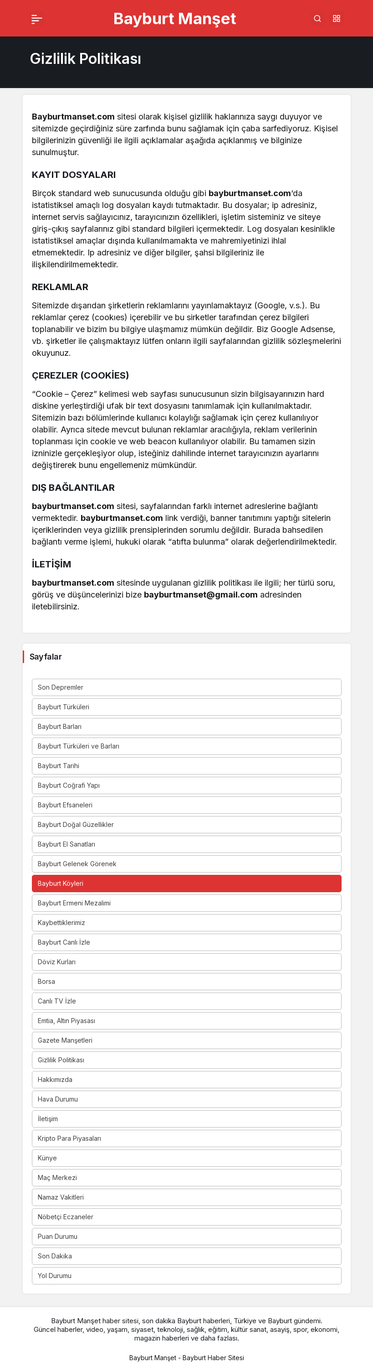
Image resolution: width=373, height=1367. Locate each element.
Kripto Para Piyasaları (69, 1138)
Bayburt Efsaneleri (65, 805)
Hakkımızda (55, 1079)
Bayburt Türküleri (63, 707)
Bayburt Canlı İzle (64, 942)
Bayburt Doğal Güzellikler (76, 824)
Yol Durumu (55, 1275)
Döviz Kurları (57, 962)
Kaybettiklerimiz (61, 922)
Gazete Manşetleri (65, 1040)
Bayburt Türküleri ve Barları (78, 746)
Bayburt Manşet (174, 18)
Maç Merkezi (57, 1177)
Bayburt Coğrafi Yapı (69, 785)
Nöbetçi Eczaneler (65, 1217)
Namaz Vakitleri (61, 1197)
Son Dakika (55, 1256)
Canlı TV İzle (57, 1001)
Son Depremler (60, 687)
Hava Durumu (58, 1099)
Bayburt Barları (60, 726)
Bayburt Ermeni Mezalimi (74, 903)
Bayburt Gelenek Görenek (77, 864)
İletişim (48, 1119)
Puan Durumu (57, 1236)
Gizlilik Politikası (61, 1060)
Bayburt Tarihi (58, 765)
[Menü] (37, 18)
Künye (47, 1158)
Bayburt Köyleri (60, 883)
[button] (336, 18)
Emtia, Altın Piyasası (66, 1020)
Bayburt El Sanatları (66, 844)
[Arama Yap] (317, 18)
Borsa (46, 981)
